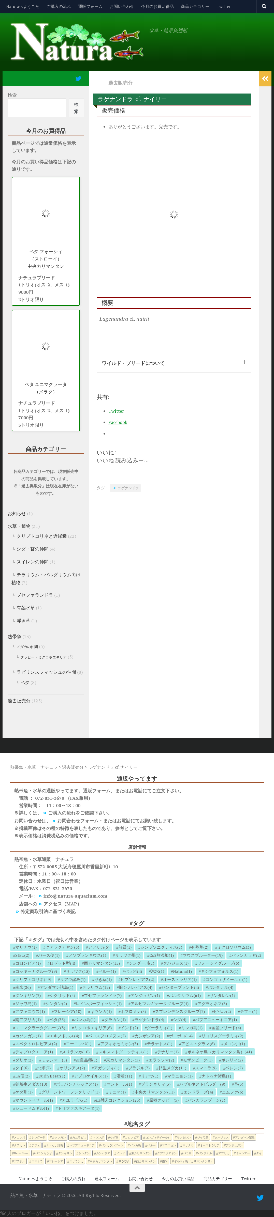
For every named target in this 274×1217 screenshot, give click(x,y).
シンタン (84, 1153)
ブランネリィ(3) (155, 1084)
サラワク (124, 1161)
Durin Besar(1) (51, 1076)
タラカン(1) (115, 1019)
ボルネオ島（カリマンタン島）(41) (220, 1052)
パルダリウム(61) (185, 995)
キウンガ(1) (101, 1011)
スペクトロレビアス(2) (36, 1043)
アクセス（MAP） (63, 904)
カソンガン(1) (28, 1036)
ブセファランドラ (35, 595)
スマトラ (37, 1161)
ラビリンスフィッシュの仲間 (46, 672)
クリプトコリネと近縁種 (42, 536)
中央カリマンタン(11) (155, 1092)
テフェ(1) (248, 1011)
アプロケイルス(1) (91, 1076)
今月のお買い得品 (157, 6)
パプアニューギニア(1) (216, 1019)
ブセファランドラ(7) (103, 995)
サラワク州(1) (127, 955)
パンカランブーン (112, 1145)
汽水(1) (157, 971)
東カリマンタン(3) (123, 1060)
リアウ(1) (149, 1076)
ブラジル (19, 1161)
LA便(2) (22, 1076)
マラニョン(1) (180, 1076)
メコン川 (19, 1137)
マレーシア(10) (67, 1011)
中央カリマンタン (101, 1161)
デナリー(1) (168, 1052)
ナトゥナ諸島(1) (216, 1076)
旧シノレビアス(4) (135, 987)
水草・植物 (19, 526)
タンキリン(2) (28, 995)
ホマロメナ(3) (133, 1011)
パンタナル (205, 1153)
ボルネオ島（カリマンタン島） (193, 1161)
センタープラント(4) (180, 987)
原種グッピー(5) (164, 1100)
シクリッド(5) (62, 995)
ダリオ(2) (24, 1060)
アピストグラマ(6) (198, 1043)
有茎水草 (26, 608)
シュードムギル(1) (32, 1108)
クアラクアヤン (167, 1153)
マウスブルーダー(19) (203, 955)
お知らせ (17, 513)
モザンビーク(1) (197, 1060)
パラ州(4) (133, 971)
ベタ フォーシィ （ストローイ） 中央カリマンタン (45, 258)
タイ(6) (21, 1068)
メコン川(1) (234, 1043)
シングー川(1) (141, 963)
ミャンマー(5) (54, 1060)
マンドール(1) (119, 1084)
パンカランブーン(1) (206, 1100)
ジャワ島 (202, 1137)
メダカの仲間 (27, 646)
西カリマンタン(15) (102, 963)
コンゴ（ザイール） (157, 1137)
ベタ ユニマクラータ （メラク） (46, 388)
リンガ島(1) (192, 1027)
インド (121, 1153)
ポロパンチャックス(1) (77, 1084)
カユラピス (79, 1137)
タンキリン (65, 1153)
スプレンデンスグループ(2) (180, 1011)
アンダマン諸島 (245, 1137)
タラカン (19, 1145)
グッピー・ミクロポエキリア (43, 657)
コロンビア (132, 1137)
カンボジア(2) (147, 1036)
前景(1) (125, 947)
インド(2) (129, 1027)
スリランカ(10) (76, 1052)
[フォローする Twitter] (78, 78)
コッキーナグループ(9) (36, 971)
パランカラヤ (43, 1153)
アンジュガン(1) (145, 995)
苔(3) (238, 1084)
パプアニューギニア (82, 1145)
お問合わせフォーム (77, 821)
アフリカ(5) (98, 947)
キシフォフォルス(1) (219, 971)
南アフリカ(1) (28, 1019)
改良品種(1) (86, 1060)
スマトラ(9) (206, 1068)
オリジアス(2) (72, 1068)
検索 (12, 95)
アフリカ (223, 1153)
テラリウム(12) (96, 987)
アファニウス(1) (30, 1011)
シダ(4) (179, 1019)
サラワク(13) (78, 971)
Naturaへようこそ (22, 6)
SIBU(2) (22, 955)
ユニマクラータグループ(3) (40, 1027)
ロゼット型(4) (62, 963)
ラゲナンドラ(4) (149, 1019)
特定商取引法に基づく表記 (48, 911)
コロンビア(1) (28, 963)
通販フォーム (90, 6)
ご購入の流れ (59, 6)
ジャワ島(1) (26, 1003)
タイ (259, 1153)
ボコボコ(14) (181, 1036)
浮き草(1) (103, 979)
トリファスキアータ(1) (78, 1108)
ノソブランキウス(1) (87, 955)
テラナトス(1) (159, 1043)
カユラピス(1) (74, 1100)
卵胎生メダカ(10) (31, 1084)
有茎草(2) (199, 947)
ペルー (151, 1145)
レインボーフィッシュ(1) (99, 1003)
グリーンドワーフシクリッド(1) (70, 1092)
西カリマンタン (146, 1161)
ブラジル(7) (139, 1068)
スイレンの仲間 (33, 562)
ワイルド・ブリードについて (133, 363)
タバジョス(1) (176, 963)
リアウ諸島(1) (72, 979)
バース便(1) (49, 955)
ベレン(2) (234, 1068)
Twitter (224, 6)
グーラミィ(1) (159, 1027)
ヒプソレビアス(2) (137, 979)
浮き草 (23, 621)
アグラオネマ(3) (212, 1003)
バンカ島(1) (84, 1019)
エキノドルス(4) (64, 1036)
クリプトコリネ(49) (33, 979)
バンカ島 (135, 1145)
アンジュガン (234, 1145)
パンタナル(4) (220, 987)
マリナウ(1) (26, 947)
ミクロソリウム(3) (234, 947)
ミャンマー (243, 1153)
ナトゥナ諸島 (54, 1145)
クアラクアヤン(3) (62, 947)
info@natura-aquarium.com (75, 896)
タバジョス (222, 1137)
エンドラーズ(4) (198, 1092)
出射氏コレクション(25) (118, 1100)
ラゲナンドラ (128, 487)
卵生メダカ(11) (172, 1068)
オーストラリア (210, 1145)
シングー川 (39, 1137)
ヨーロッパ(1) (78, 1043)
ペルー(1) (107, 971)
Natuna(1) (182, 971)
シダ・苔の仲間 (33, 549)
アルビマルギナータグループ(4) (160, 1003)
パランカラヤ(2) (246, 955)
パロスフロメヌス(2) (107, 1036)
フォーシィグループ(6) (218, 963)
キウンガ (98, 1137)
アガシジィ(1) (106, 1068)
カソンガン (59, 1137)
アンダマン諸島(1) (56, 987)
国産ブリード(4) (226, 1027)
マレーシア (56, 1161)
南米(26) (23, 987)
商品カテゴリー (195, 6)
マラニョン (169, 1145)
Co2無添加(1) (161, 955)
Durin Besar (21, 1153)
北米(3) (44, 1068)
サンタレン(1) (222, 995)
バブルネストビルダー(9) (202, 1084)
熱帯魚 (14, 636)
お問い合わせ (122, 6)
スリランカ (76, 1161)
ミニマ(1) (117, 1092)
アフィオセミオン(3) (119, 1043)
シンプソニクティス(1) (161, 947)
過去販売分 (120, 83)
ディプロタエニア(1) (34, 1052)
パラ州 (187, 1153)
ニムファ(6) (232, 1092)
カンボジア (103, 1153)
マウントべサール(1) (34, 1100)
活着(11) (124, 1076)
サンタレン (184, 1137)
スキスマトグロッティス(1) (123, 1052)
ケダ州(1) (24, 1092)
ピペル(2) (222, 1011)
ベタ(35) (57, 1019)
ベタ (25, 682)
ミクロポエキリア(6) (93, 1027)
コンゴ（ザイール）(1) (226, 979)
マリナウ (188, 1145)
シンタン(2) (56, 1003)
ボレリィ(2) (232, 1060)
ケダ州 (114, 1137)
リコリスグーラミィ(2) (222, 1036)
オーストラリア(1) (180, 979)
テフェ (36, 1145)
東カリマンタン (141, 1153)
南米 (165, 1161)
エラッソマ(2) (161, 1060)
